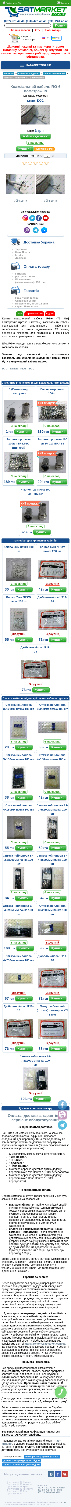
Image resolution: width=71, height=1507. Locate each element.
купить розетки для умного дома (21, 1464)
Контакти (63, 3)
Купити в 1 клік (44, 149)
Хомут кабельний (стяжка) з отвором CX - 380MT (52, 1010)
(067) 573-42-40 (14, 21)
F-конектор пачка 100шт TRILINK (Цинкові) (19, 443)
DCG (40, 100)
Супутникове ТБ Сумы (17, 1491)
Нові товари (53, 30)
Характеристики (34, 313)
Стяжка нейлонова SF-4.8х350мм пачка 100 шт (18, 910)
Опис (20, 313)
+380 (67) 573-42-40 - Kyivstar (50, 1488)
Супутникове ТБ (14, 1493)
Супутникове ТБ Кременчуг (20, 1489)
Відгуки (50, 313)
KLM (23, 368)
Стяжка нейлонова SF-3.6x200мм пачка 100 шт (52, 809)
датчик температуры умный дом (21, 1460)
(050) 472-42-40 (36, 21)
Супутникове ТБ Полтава (19, 1482)
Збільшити (20, 187)
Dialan (14, 368)
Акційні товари (20, 30)
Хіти (37, 30)
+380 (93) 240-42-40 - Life (48, 1492)
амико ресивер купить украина (42, 1456)
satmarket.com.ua (57, 1502)
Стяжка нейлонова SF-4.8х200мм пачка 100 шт (52, 859)
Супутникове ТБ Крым (17, 1486)
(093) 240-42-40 (58, 21)
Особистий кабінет (12, 3)
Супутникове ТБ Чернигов (19, 1484)
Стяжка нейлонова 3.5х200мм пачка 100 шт (52, 910)
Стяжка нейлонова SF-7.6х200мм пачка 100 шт (35, 1060)
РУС (46, 38)
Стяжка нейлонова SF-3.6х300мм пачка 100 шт (18, 859)
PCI (31, 368)
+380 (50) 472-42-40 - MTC (49, 1490)
